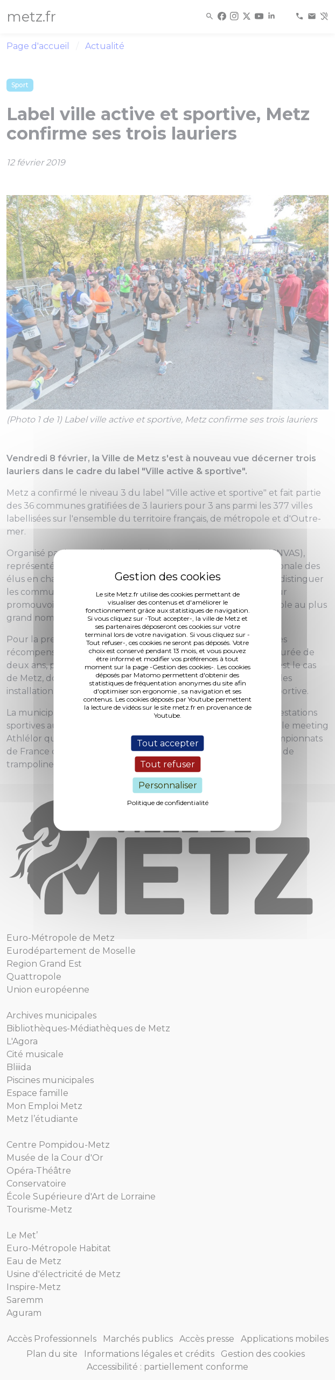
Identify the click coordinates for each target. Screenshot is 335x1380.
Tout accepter (168, 743)
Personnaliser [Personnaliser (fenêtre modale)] (167, 785)
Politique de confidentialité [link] (167, 803)
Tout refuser (167, 764)
